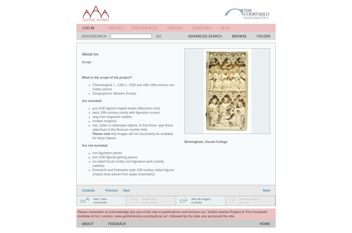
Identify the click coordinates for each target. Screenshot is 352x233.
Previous (111, 190)
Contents (88, 190)
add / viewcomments (100, 200)
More (266, 190)
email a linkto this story (149, 200)
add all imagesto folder (200, 200)
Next (126, 190)
